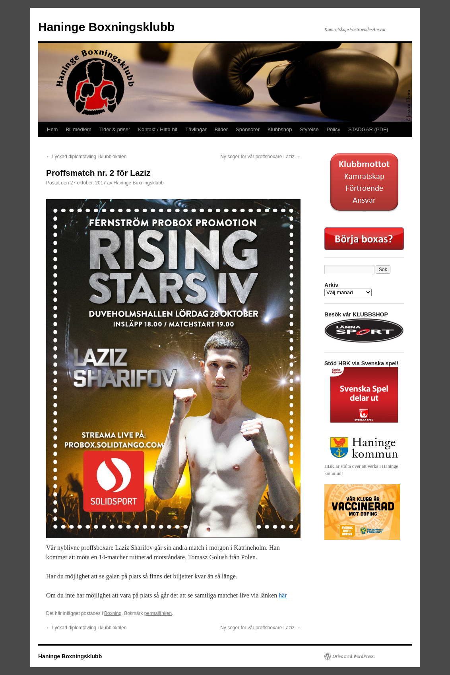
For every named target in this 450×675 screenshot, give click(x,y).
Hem (52, 129)
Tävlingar (195, 129)
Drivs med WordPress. (353, 656)
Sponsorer (248, 129)
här (283, 595)
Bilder (221, 129)
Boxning (112, 613)
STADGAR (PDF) (368, 129)
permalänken (158, 613)
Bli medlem (78, 129)
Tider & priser (114, 129)
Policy (333, 129)
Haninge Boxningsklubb (106, 26)
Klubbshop (280, 129)
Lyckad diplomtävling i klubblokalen (86, 156)
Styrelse (309, 129)
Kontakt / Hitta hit (157, 129)
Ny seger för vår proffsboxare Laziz (260, 156)
